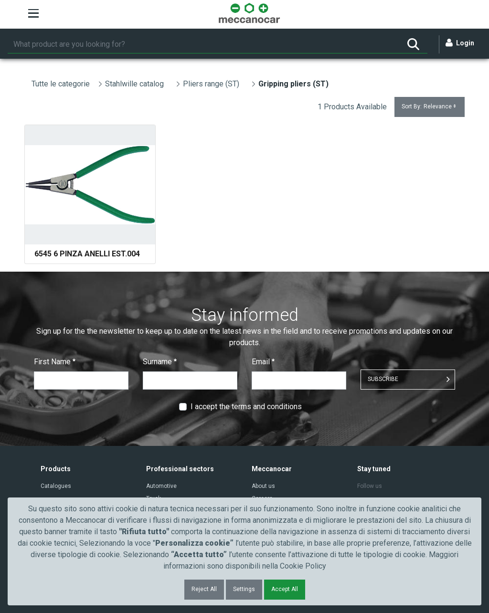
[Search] (203, 44)
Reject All (204, 589)
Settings (244, 589)
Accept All (284, 589)
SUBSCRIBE (383, 379)
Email (263, 361)
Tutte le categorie (61, 83)
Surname (160, 361)
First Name (54, 361)
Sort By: (429, 106)
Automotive (161, 486)
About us (263, 486)
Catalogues (56, 486)
